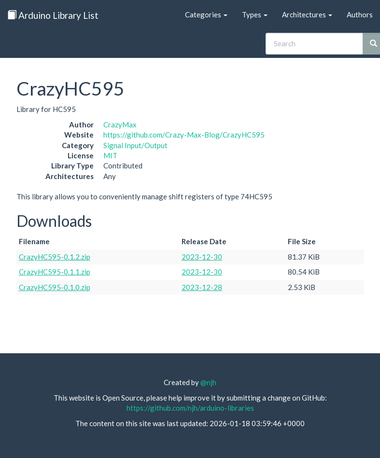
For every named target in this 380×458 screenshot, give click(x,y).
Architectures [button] (307, 14)
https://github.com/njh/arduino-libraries (190, 407)
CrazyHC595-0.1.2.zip (54, 256)
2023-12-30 (202, 256)
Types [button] (254, 14)
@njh (208, 382)
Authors (360, 14)
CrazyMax (120, 124)
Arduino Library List (53, 15)
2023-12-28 (202, 287)
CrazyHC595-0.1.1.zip (54, 271)
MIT (110, 155)
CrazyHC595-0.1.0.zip (54, 287)
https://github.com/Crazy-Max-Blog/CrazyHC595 (184, 134)
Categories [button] (206, 14)
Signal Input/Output (135, 145)
